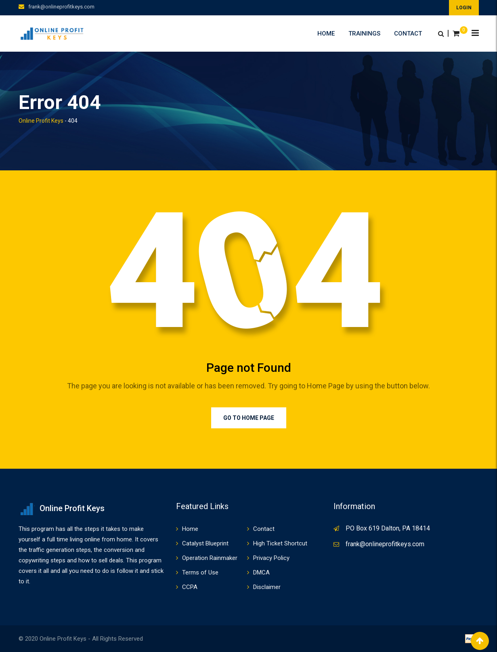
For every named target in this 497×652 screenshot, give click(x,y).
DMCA (261, 572)
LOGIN (464, 7)
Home (326, 33)
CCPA (189, 587)
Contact (408, 33)
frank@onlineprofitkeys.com (61, 7)
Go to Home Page (248, 418)
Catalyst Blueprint (205, 543)
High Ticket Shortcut (280, 543)
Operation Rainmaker (209, 558)
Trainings (364, 33)
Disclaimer (267, 587)
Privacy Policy (271, 558)
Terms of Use (200, 572)
